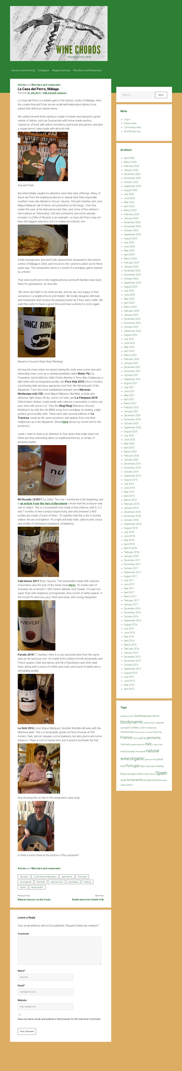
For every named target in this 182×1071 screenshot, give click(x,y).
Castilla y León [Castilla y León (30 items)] (138, 726)
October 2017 (131, 567)
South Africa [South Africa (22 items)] (149, 773)
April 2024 (129, 253)
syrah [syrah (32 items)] (123, 779)
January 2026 (131, 169)
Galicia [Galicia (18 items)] (135, 737)
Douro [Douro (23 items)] (155, 731)
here (65, 420)
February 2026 (131, 165)
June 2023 (129, 293)
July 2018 (129, 531)
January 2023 (131, 314)
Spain (23, 886)
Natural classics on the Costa (34, 898)
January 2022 (131, 362)
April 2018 (129, 543)
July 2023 (129, 289)
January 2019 (131, 507)
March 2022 (130, 354)
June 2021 (129, 390)
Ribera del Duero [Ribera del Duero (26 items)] (147, 765)
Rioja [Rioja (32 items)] (123, 772)
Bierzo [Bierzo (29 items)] (156, 715)
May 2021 (129, 394)
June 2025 (129, 197)
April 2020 (129, 446)
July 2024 (129, 241)
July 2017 (129, 579)
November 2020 (132, 418)
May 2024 (129, 249)
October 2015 (131, 663)
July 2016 (129, 627)
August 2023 (130, 285)
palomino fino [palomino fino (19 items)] (150, 758)
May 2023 (129, 297)
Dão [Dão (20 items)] (160, 731)
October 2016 (131, 615)
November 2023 (132, 273)
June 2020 (129, 438)
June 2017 (129, 583)
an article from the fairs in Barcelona (43, 502)
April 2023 (129, 301)
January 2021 (131, 410)
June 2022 (129, 342)
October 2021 (131, 374)
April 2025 (129, 205)
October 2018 (131, 519)
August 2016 (130, 623)
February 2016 (131, 647)
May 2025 (129, 201)
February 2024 (131, 261)
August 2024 (130, 237)
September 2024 (132, 233)
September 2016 (132, 619)
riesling (87, 881)
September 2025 (132, 185)
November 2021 (132, 370)
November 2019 (132, 466)
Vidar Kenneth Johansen (54, 92)
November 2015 (132, 659)
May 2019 (129, 490)
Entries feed (130, 122)
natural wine (56, 881)
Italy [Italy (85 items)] (148, 743)
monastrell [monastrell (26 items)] (140, 750)
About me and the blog (23, 70)
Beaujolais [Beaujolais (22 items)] (147, 715)
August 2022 (130, 334)
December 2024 (132, 221)
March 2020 (130, 450)
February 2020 (131, 454)
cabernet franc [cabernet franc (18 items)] (150, 722)
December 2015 (132, 655)
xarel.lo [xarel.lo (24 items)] (129, 784)
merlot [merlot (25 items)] (132, 750)
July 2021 (129, 386)
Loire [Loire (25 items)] (160, 743)
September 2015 (132, 667)
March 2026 (130, 161)
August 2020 (130, 430)
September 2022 (132, 330)
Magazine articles (64, 70)
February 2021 (131, 406)
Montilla (41, 881)
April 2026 (129, 157)
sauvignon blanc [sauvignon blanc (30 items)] (135, 773)
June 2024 (129, 245)
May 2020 (129, 442)
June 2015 (129, 680)
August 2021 (130, 382)
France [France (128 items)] (126, 736)
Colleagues (45, 70)
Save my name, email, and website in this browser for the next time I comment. (59, 1018)
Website (22, 999)
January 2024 (131, 265)
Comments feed (132, 126)
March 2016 (130, 643)
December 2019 (132, 462)
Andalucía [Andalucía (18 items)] (124, 715)
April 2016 (129, 639)
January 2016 (131, 651)
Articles (22, 83)
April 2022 (129, 350)
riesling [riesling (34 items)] (160, 765)
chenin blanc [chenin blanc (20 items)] (139, 731)
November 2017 (132, 563)
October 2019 (131, 470)
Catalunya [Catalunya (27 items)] (151, 726)
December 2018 (132, 511)
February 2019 (131, 503)
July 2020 (129, 434)
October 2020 (131, 422)
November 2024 (132, 225)
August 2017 (130, 575)
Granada (82, 875)
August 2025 (130, 189)
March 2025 (130, 209)
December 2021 (132, 366)
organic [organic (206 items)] (137, 757)
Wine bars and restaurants (46, 83)
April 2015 (129, 688)
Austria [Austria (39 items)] (139, 714)
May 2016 (129, 635)
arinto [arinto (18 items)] (131, 715)
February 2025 (131, 213)
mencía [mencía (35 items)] (124, 750)
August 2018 (130, 527)
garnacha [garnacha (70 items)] (154, 737)
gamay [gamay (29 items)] (142, 737)
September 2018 (132, 523)
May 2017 (129, 587)
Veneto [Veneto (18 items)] (164, 779)
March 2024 (130, 257)
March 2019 (130, 499)
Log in (127, 118)
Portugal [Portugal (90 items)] (132, 765)
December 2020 (132, 414)
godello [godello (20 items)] (133, 744)
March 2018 (130, 547)
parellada (73, 881)
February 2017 (131, 599)
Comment (23, 932)
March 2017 (130, 595)
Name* (21, 969)
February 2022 (131, 358)
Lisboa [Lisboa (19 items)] (154, 744)
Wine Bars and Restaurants (92, 70)
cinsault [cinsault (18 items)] (149, 731)
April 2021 (129, 398)
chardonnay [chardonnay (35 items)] (127, 730)
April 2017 (129, 591)
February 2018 (131, 551)
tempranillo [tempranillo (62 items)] (135, 779)
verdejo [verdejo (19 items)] (123, 784)
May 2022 (129, 346)
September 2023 (132, 281)
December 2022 (132, 318)
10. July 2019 (33, 92)
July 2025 (129, 193)
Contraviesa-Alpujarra (45, 875)
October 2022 (131, 326)
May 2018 (129, 539)
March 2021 (130, 402)
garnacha (67, 875)
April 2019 (129, 495)
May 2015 (129, 684)
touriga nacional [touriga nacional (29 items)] (152, 779)
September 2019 (132, 474)
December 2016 (132, 607)
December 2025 (132, 173)
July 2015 (129, 676)
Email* (21, 984)
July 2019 (129, 482)
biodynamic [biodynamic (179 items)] (131, 720)
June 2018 (129, 535)
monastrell (25, 881)
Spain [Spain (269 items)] (161, 772)
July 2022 (129, 338)
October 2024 (131, 229)
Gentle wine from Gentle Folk (88, 898)
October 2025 (131, 181)
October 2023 (131, 277)
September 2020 (132, 426)
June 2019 (129, 486)
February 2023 (131, 310)
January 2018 (131, 555)
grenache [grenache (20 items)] (141, 744)
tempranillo (37, 886)
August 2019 (130, 478)
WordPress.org (132, 130)
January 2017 (131, 603)
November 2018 (132, 515)
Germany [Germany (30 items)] (125, 743)
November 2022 (132, 322)
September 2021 (132, 378)
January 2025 (131, 217)
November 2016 (132, 611)
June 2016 (129, 631)
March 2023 (130, 305)
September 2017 (132, 571)
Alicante (24, 875)
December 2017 (132, 559)
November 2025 (132, 177)
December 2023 (132, 269)
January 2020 (131, 458)
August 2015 (130, 671)
